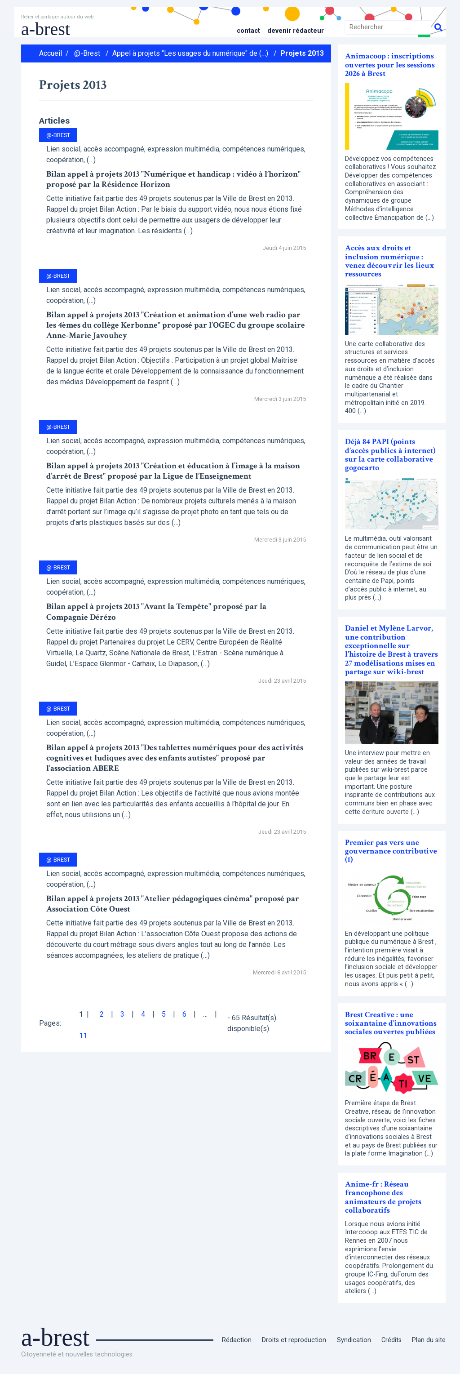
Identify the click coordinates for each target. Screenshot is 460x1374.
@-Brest (87, 53)
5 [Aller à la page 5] (164, 1014)
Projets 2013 (302, 53)
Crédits (391, 1340)
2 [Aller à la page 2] (102, 1014)
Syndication (354, 1340)
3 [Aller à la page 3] (122, 1014)
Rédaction (237, 1340)
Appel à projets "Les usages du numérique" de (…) (190, 53)
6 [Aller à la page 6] (184, 1014)
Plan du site (429, 1340)
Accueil (50, 53)
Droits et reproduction (294, 1340)
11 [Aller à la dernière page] (83, 1036)
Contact (248, 31)
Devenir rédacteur (295, 31)
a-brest (45, 29)
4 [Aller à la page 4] (143, 1014)
